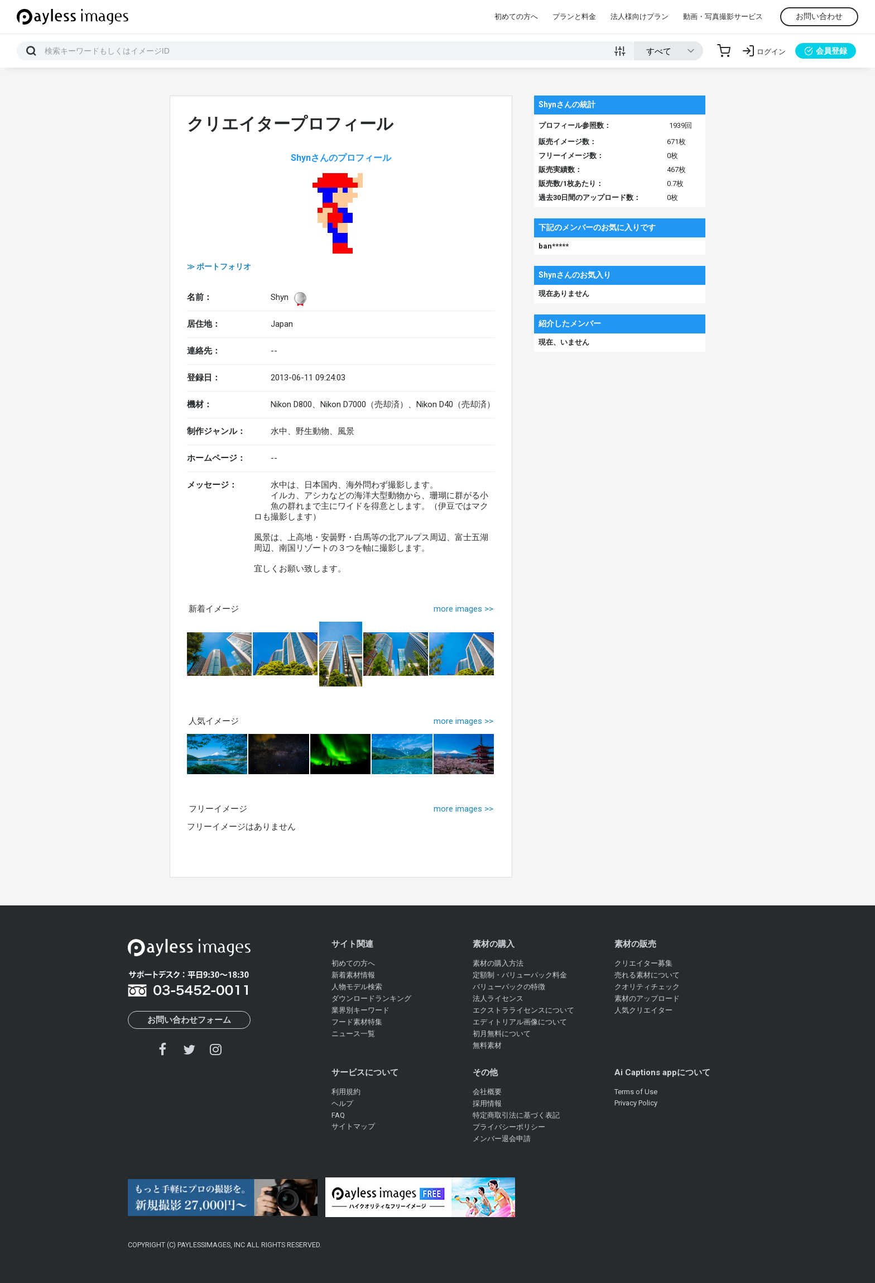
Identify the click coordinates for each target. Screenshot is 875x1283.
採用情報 (487, 1103)
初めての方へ (516, 16)
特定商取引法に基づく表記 (516, 1115)
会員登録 (825, 50)
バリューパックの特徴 (509, 986)
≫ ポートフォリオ (219, 266)
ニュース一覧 (353, 1033)
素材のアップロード (647, 998)
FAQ (338, 1115)
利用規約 (345, 1092)
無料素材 (487, 1045)
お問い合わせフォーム (189, 1020)
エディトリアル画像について (520, 1022)
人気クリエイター (643, 1010)
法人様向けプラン (639, 16)
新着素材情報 (353, 975)
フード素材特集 (356, 1022)
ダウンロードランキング (371, 998)
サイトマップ (353, 1126)
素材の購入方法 (498, 963)
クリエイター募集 (643, 963)
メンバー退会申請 (502, 1138)
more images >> (463, 609)
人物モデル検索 (356, 986)
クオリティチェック (647, 986)
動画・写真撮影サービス (723, 16)
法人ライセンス (498, 998)
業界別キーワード (360, 1010)
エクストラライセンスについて (523, 1010)
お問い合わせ (819, 16)
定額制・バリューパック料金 (520, 975)
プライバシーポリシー (509, 1127)
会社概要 (487, 1092)
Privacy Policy (635, 1103)
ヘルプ (342, 1103)
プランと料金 (574, 16)
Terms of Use (635, 1092)
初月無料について (502, 1033)
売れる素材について (647, 975)
